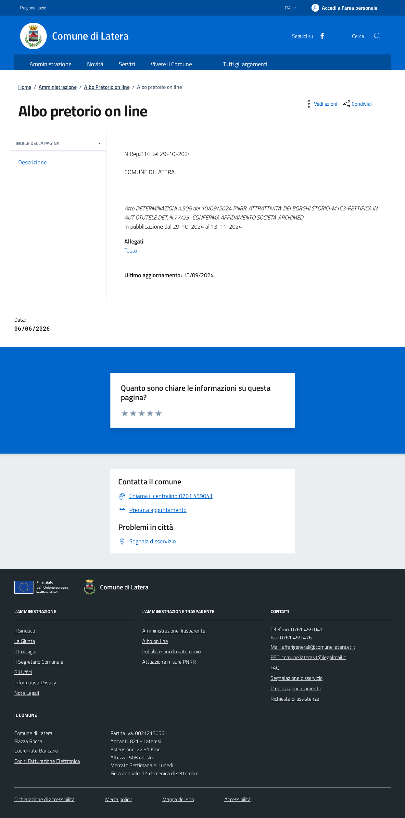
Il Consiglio (25, 651)
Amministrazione (58, 87)
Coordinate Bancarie (36, 750)
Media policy (118, 799)
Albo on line (155, 641)
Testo (130, 250)
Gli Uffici (23, 672)
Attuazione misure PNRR (169, 662)
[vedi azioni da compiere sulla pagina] (320, 104)
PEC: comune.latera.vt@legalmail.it (308, 657)
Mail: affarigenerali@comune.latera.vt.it (313, 647)
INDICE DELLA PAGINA (58, 143)
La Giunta (24, 641)
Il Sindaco (24, 630)
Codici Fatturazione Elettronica (47, 761)
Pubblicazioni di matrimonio (171, 651)
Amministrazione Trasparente (173, 630)
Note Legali (26, 693)
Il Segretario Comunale (38, 662)
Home (24, 87)
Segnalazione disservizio (297, 678)
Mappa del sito (178, 799)
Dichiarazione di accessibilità (44, 799)
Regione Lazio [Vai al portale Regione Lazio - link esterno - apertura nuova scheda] (33, 7)
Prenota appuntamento (296, 688)
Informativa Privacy (35, 682)
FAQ (275, 667)
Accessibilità (237, 799)
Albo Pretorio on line (107, 87)
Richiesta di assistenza (295, 699)
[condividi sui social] (356, 104)
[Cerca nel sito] (377, 36)
